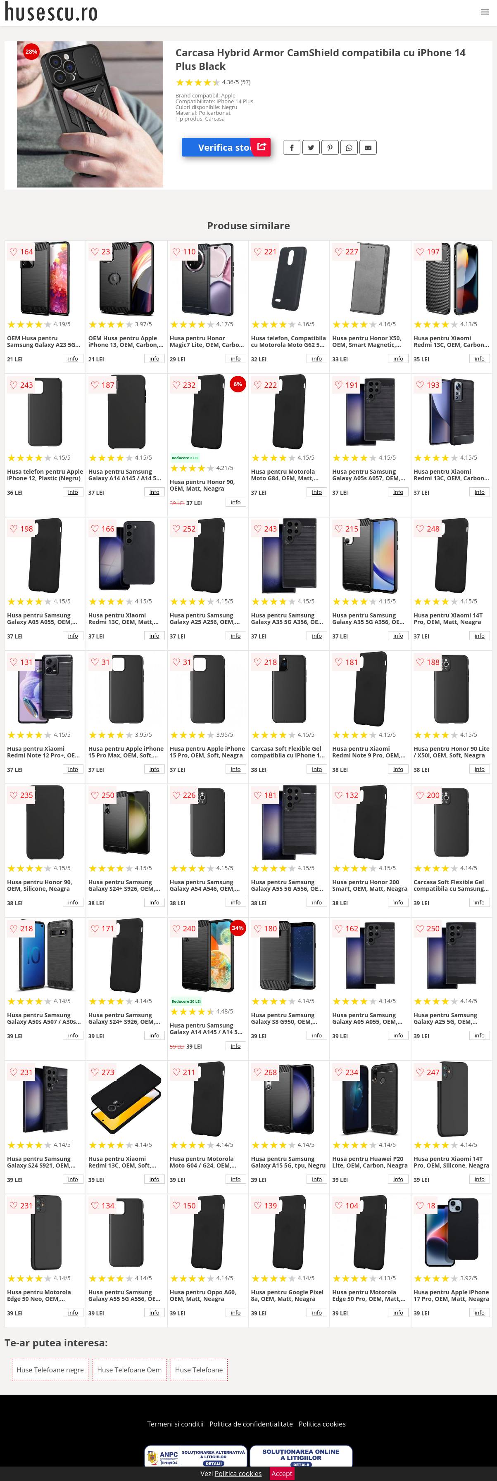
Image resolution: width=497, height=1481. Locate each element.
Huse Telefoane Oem (129, 1369)
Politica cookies (322, 1424)
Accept (282, 1473)
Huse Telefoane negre (50, 1369)
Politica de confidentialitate (251, 1424)
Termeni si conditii (175, 1424)
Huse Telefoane (199, 1369)
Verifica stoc (234, 147)
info (73, 358)
